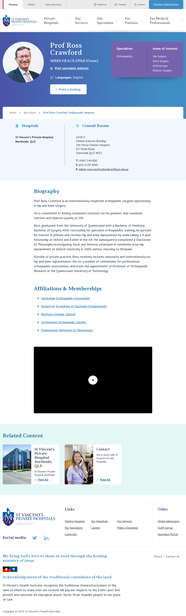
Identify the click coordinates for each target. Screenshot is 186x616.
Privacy (158, 556)
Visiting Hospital (75, 521)
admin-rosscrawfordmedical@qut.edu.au (103, 169)
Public (31, 4)
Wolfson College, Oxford (58, 314)
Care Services (53, 4)
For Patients (134, 21)
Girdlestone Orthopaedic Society (63, 322)
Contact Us (173, 556)
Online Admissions (168, 521)
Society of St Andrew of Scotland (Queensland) (74, 306)
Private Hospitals (56, 21)
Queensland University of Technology (67, 330)
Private (13, 4)
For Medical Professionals (166, 21)
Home (13, 112)
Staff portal (165, 528)
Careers (95, 528)
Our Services (81, 21)
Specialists (30, 112)
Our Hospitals (99, 521)
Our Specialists (107, 21)
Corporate (71, 534)
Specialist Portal (168, 534)
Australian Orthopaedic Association (65, 298)
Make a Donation (127, 528)
